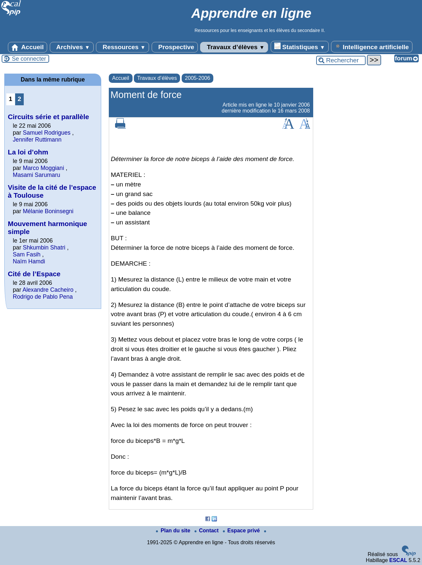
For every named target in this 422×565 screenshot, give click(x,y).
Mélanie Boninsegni (48, 211)
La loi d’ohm (28, 152)
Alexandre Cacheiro (48, 289)
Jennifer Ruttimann (37, 139)
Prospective (174, 47)
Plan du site (174, 530)
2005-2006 (197, 78)
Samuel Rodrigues (47, 132)
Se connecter (29, 58)
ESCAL (398, 560)
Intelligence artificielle (372, 46)
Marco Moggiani (43, 168)
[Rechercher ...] (341, 60)
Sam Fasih (27, 254)
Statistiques (299, 46)
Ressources (122, 47)
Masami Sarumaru (36, 175)
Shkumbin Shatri (45, 247)
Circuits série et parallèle (48, 116)
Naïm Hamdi (29, 261)
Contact (207, 530)
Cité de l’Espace (34, 274)
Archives (71, 47)
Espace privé (242, 530)
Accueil (28, 47)
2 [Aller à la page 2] (19, 98)
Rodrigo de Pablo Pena (43, 296)
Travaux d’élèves (234, 47)
